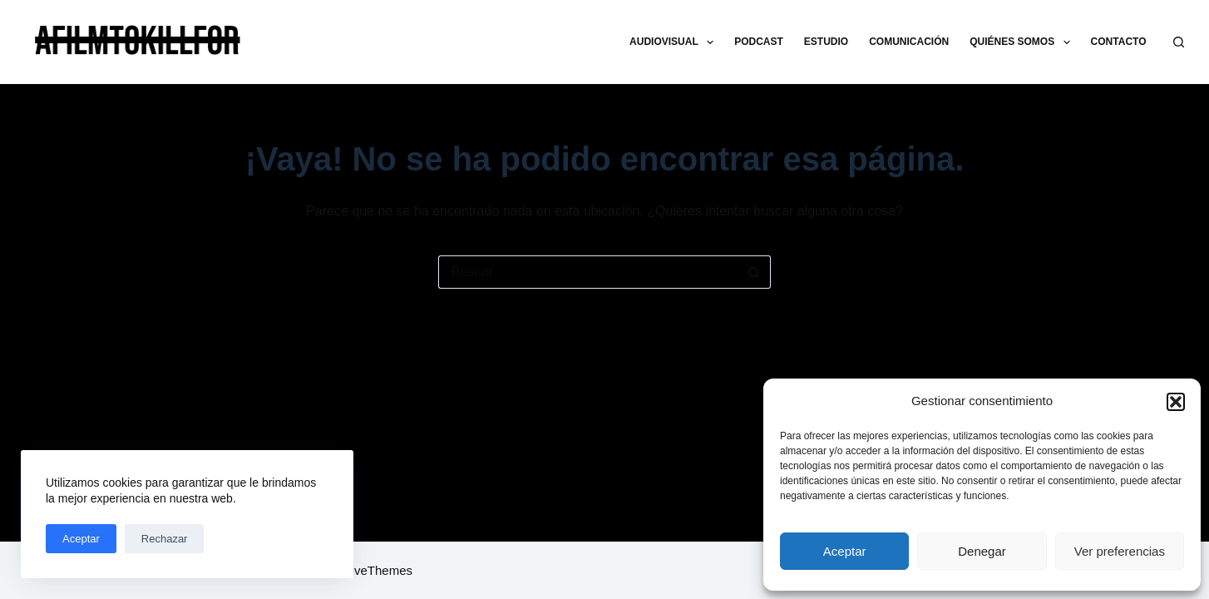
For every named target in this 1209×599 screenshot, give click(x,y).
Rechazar (164, 538)
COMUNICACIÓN (909, 41)
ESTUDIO (826, 41)
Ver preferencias (1119, 551)
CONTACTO (1119, 41)
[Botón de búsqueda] (754, 272)
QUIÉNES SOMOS (1023, 42)
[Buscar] (1178, 42)
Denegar (982, 551)
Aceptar (844, 551)
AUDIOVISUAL (674, 42)
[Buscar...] (588, 272)
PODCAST (758, 41)
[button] (1175, 402)
